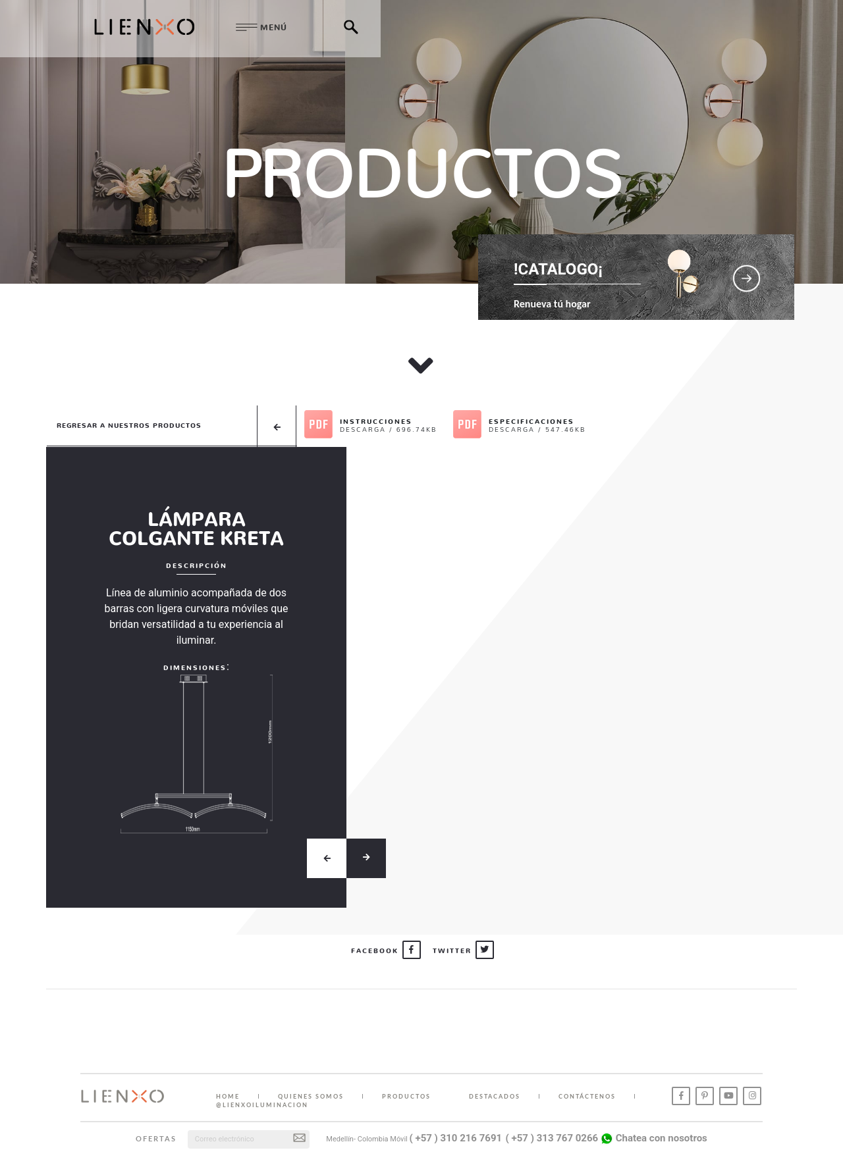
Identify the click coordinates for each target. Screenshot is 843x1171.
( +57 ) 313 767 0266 (552, 1138)
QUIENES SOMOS (311, 1096)
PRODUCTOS (406, 1096)
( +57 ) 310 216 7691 (456, 1138)
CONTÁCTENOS (587, 1096)
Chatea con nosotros (653, 1138)
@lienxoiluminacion (262, 1104)
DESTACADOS (494, 1096)
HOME (228, 1096)
